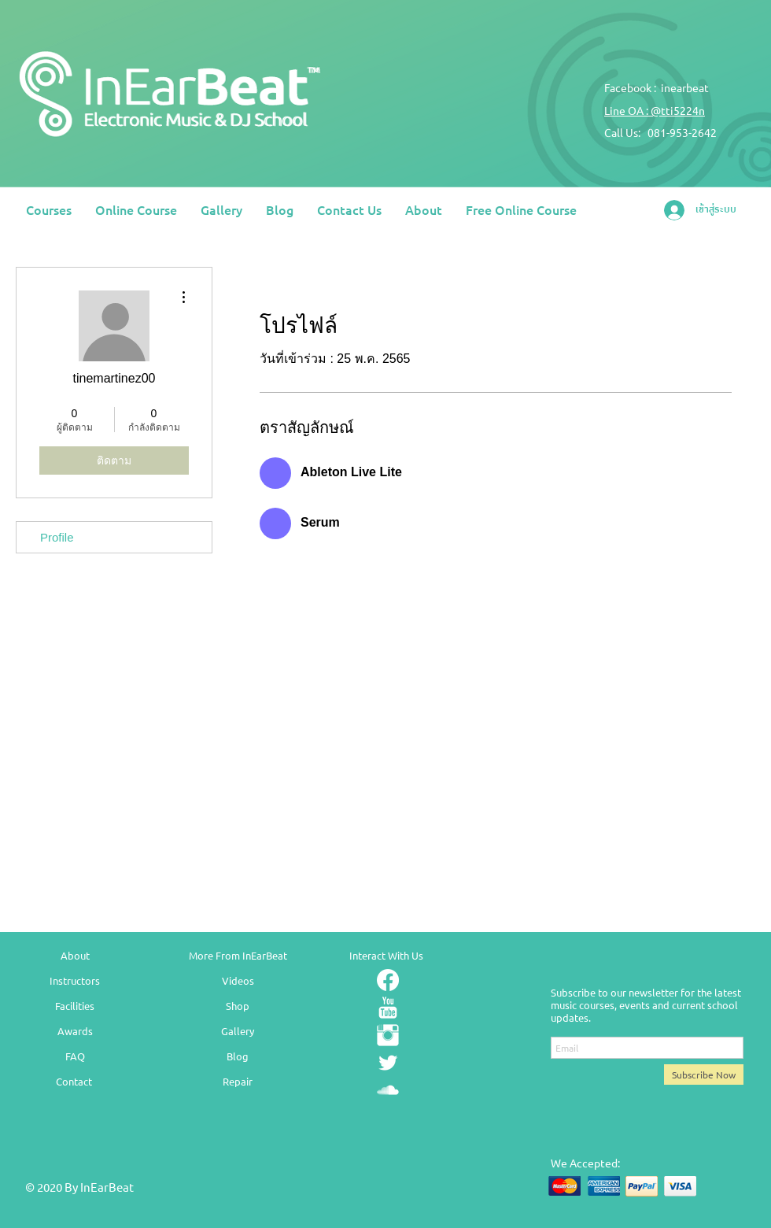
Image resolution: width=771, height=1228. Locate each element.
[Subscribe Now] (703, 1074)
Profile (57, 537)
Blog (238, 1056)
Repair (238, 1081)
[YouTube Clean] (388, 1008)
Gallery (237, 1031)
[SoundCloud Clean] (388, 1090)
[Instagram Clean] (388, 1035)
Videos (238, 980)
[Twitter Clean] (388, 1063)
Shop (237, 1005)
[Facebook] (388, 980)
